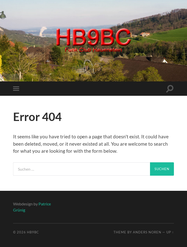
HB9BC (33, 232)
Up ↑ (170, 232)
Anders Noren (147, 232)
